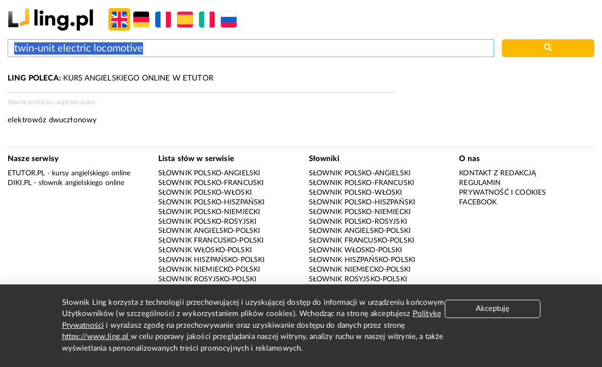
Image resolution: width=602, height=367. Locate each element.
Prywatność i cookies (502, 192)
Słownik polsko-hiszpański (211, 202)
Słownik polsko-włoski (205, 192)
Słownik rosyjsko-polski (207, 279)
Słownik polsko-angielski (209, 173)
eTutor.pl (26, 173)
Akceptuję (492, 308)
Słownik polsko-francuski (211, 183)
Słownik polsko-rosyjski (207, 221)
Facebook (478, 202)
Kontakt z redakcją (497, 173)
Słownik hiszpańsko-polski (211, 260)
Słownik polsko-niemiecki (209, 212)
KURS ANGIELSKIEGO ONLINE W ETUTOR (110, 78)
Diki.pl (20, 183)
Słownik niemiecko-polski (209, 269)
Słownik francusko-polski (211, 240)
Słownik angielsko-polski (209, 230)
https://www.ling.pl (96, 336)
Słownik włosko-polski (205, 250)
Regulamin (480, 183)
